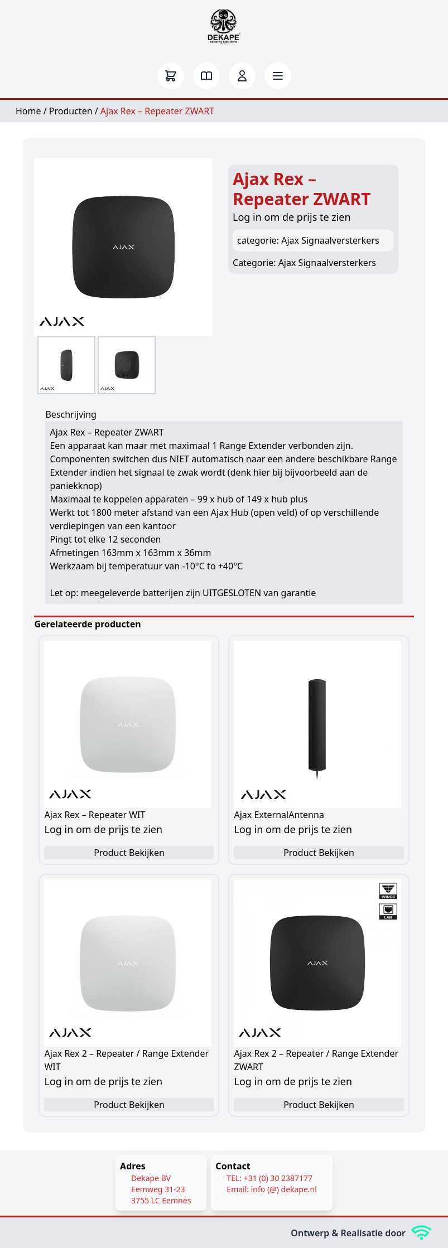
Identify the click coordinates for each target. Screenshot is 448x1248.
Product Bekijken (129, 852)
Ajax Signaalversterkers (327, 263)
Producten (71, 111)
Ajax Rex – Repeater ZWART (157, 111)
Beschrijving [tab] (71, 414)
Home (28, 111)
